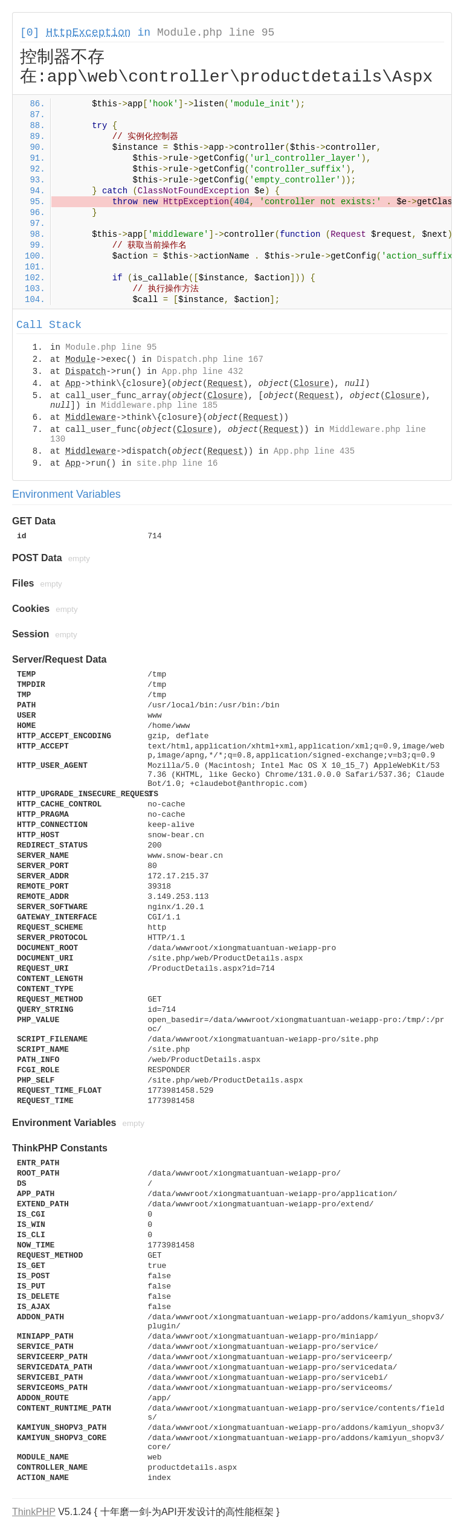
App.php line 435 (314, 451)
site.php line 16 (177, 463)
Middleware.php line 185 (159, 405)
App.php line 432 (202, 371)
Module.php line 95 (215, 33)
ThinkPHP (34, 1512)
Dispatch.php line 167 (209, 359)
